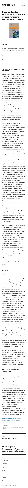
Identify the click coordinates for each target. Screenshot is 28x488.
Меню (23, 5)
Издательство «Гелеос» (7, 427)
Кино (3, 467)
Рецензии (5, 460)
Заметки (4, 470)
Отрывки (11, 425)
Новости (4, 474)
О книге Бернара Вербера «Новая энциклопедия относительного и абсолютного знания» (11, 420)
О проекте (5, 481)
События (4, 477)
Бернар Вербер (18, 425)
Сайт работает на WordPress (9, 485)
